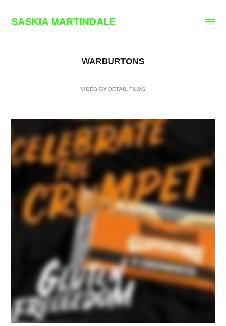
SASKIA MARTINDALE (63, 21)
